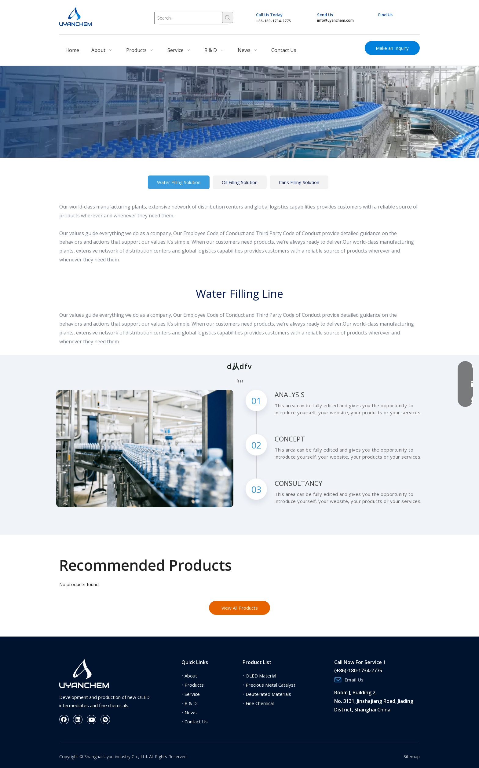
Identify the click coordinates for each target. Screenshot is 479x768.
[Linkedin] (393, 22)
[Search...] (188, 18)
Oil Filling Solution (240, 182)
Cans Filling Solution (299, 182)
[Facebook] (382, 22)
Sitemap (412, 756)
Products (194, 685)
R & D (191, 703)
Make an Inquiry (392, 48)
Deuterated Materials (268, 694)
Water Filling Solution (178, 182)
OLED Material (261, 676)
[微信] (105, 719)
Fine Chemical (260, 703)
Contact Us (196, 721)
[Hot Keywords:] (227, 17)
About (191, 676)
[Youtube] (405, 22)
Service (192, 694)
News (191, 712)
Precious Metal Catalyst (270, 685)
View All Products (239, 608)
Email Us (354, 680)
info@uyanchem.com (335, 20)
